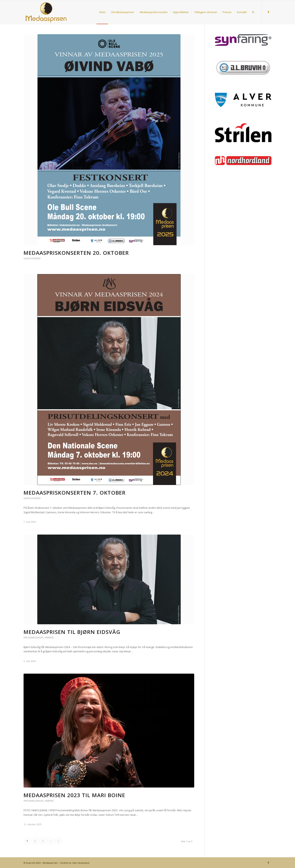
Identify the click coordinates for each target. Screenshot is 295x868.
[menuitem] (102, 12)
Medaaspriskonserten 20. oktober (76, 252)
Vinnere (49, 637)
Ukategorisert (32, 258)
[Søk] (253, 12)
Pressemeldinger (33, 637)
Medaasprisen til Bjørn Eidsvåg (72, 632)
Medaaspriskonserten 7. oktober (75, 492)
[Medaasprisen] (46, 12)
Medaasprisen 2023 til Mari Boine (74, 795)
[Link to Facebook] (268, 12)
